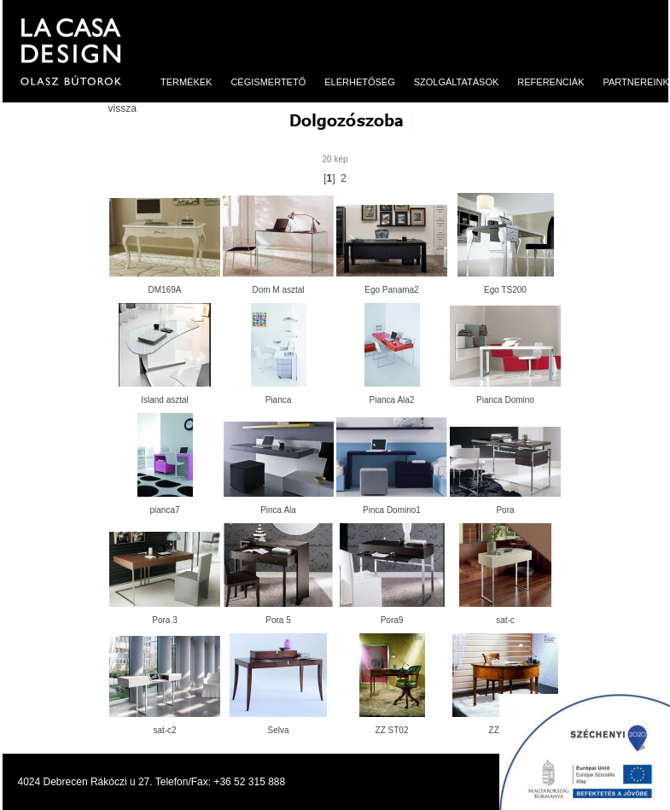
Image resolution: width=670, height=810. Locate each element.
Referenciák (544, 82)
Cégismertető (262, 82)
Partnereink (629, 82)
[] (329, 178)
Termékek (180, 82)
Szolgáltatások (449, 82)
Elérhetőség (353, 82)
